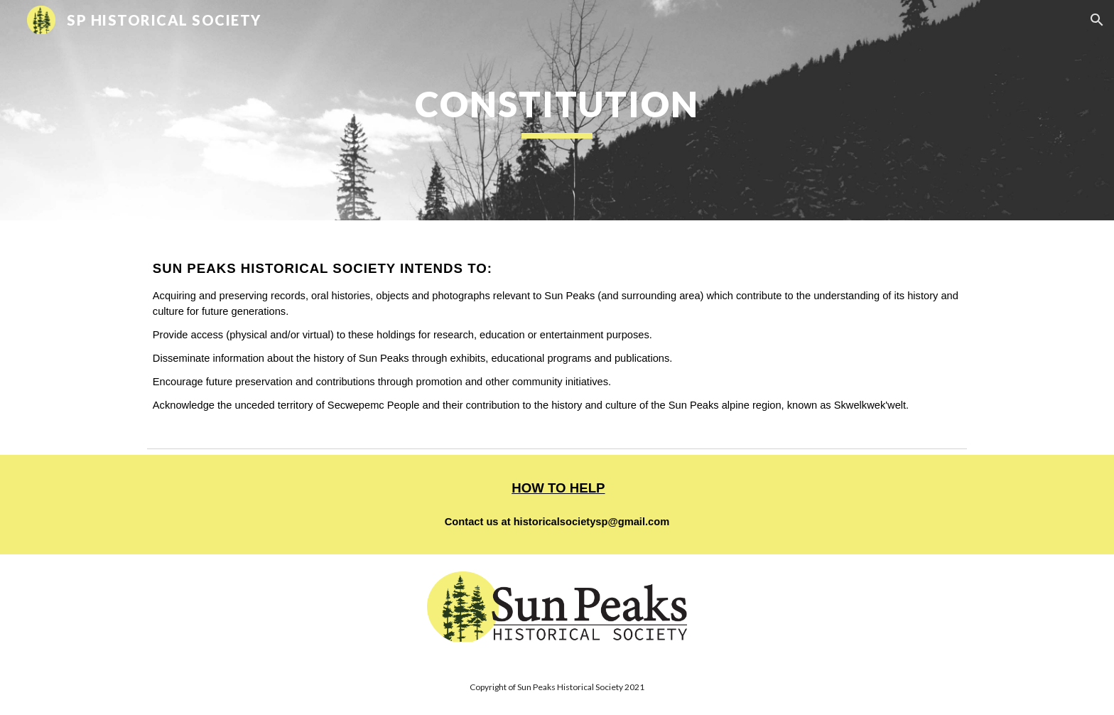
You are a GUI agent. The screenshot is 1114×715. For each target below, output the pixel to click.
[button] (1097, 20)
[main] (557, 110)
